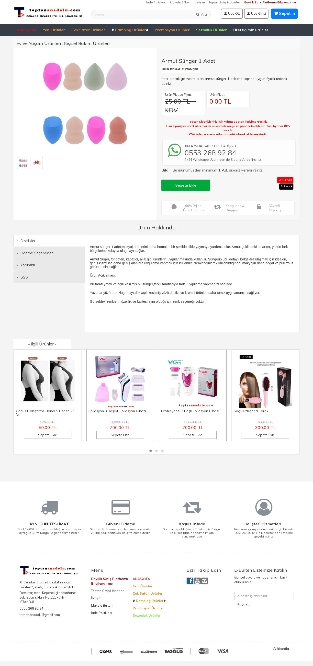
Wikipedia (281, 648)
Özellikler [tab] (26, 240)
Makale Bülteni (180, 2)
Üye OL (232, 13)
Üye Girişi (256, 13)
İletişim (200, 2)
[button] (151, 450)
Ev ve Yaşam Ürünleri (38, 43)
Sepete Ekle (185, 185)
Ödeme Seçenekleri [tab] (35, 253)
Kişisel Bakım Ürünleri (87, 43)
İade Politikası (156, 2)
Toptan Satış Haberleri (225, 2)
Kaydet (243, 604)
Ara (201, 14)
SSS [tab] (22, 277)
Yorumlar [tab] (26, 265)
